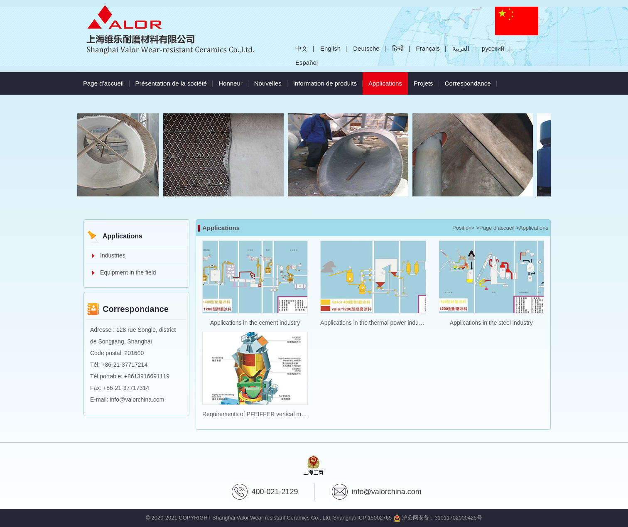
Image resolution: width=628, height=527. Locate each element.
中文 (301, 48)
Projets (423, 83)
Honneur (230, 83)
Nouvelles (268, 83)
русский (493, 48)
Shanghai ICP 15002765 (362, 518)
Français (428, 48)
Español (306, 62)
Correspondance (468, 83)
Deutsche (366, 48)
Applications (388, 79)
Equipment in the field (128, 272)
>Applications (532, 228)
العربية (460, 48)
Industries (112, 255)
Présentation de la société (171, 83)
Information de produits (325, 83)
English (330, 48)
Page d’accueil (103, 83)
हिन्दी (398, 48)
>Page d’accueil (495, 228)
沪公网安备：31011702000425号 (437, 518)
